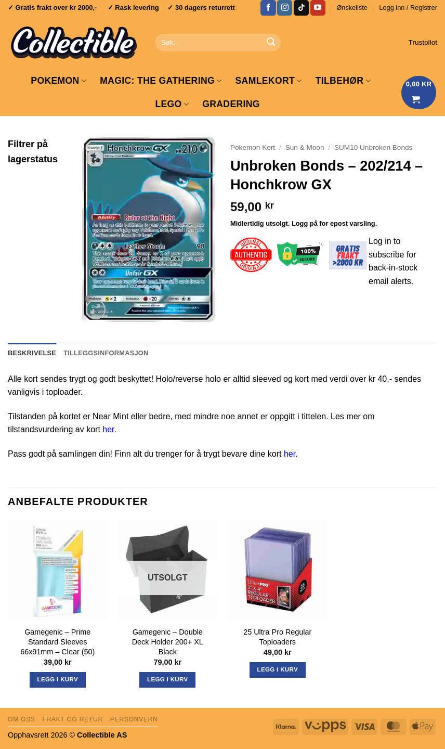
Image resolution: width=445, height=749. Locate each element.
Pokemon (58, 80)
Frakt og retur (72, 719)
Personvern (134, 719)
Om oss (21, 719)
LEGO (172, 104)
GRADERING (231, 104)
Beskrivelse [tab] (32, 353)
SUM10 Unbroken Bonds (373, 147)
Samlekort (268, 80)
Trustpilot (423, 42)
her (108, 429)
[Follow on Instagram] (284, 8)
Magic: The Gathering (160, 80)
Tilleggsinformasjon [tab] (105, 353)
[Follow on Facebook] (268, 8)
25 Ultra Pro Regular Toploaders (277, 637)
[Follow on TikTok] (301, 8)
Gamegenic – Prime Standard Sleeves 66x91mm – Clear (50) (57, 641)
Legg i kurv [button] (57, 679)
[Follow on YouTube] (317, 8)
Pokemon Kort (252, 147)
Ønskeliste (352, 7)
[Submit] (271, 42)
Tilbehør (343, 80)
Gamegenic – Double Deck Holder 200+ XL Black (167, 641)
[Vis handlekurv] (419, 92)
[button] (408, 8)
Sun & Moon (304, 147)
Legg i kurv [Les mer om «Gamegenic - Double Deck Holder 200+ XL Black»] (167, 679)
